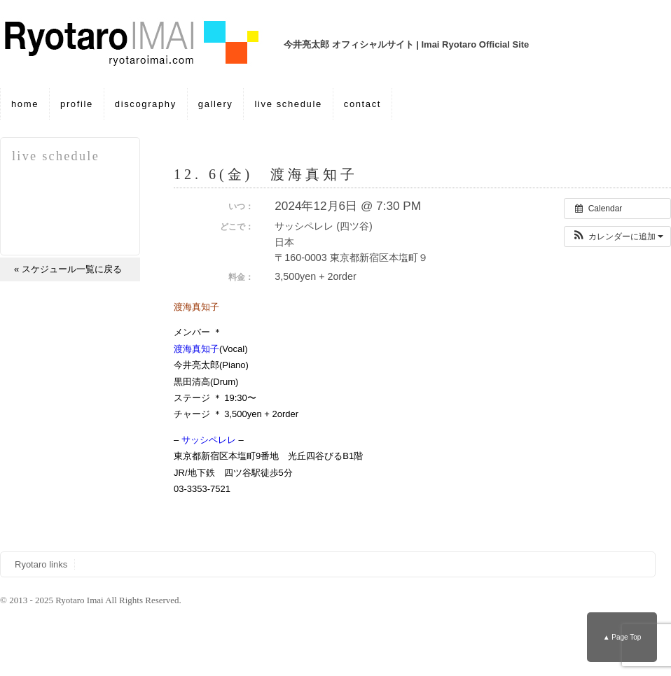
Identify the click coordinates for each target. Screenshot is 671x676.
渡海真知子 (196, 349)
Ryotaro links (41, 564)
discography (146, 104)
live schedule (287, 104)
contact (362, 104)
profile (76, 104)
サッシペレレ (208, 440)
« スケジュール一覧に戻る (68, 269)
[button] (617, 236)
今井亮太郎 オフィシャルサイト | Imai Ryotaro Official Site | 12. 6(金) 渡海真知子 (140, 44)
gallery (215, 104)
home (25, 104)
